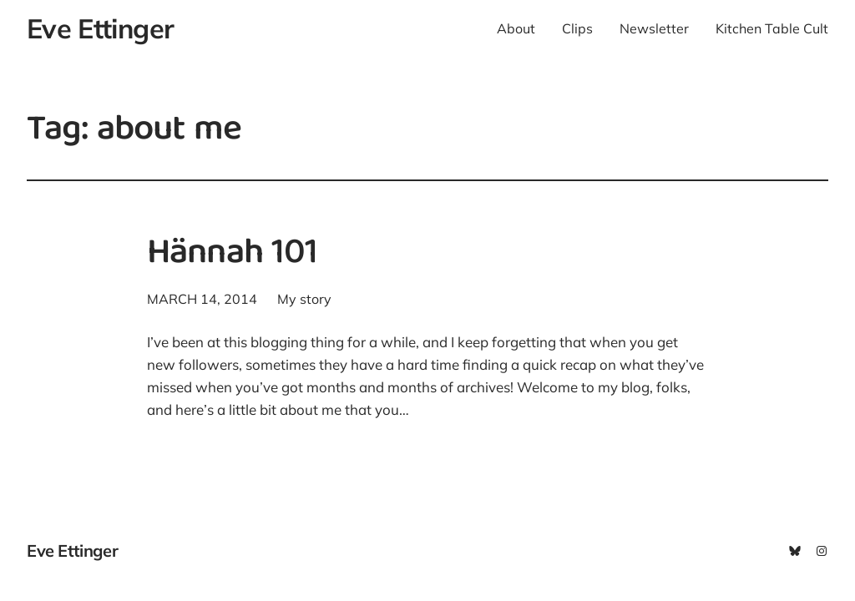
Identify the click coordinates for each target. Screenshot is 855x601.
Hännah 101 (232, 255)
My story (304, 298)
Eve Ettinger (100, 28)
